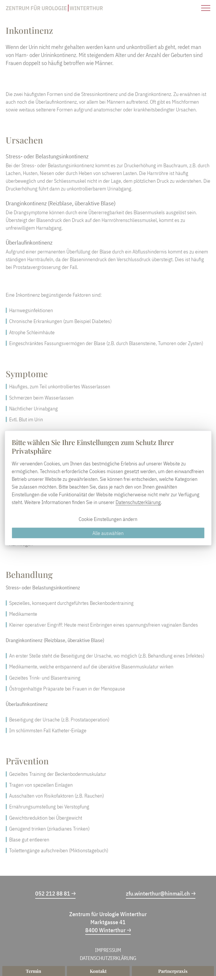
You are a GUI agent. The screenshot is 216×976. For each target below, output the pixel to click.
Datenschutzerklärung (138, 502)
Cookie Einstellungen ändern (108, 519)
